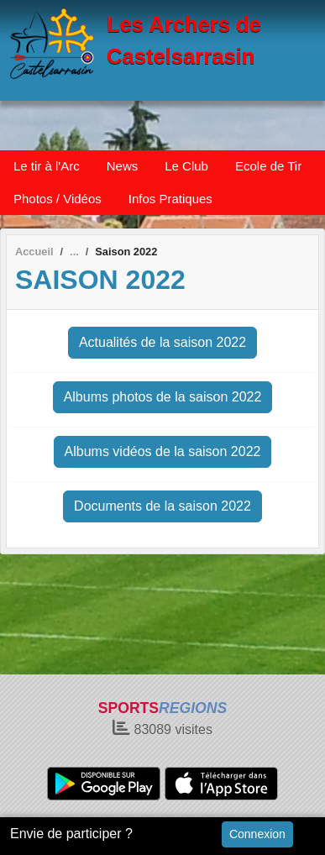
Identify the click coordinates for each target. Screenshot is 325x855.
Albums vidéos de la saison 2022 (163, 451)
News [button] (123, 166)
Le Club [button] (186, 166)
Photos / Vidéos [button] (57, 198)
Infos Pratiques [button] (170, 198)
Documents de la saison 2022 (162, 506)
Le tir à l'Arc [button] (46, 166)
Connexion (257, 834)
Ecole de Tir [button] (268, 166)
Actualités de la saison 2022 (162, 342)
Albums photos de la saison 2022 (163, 397)
